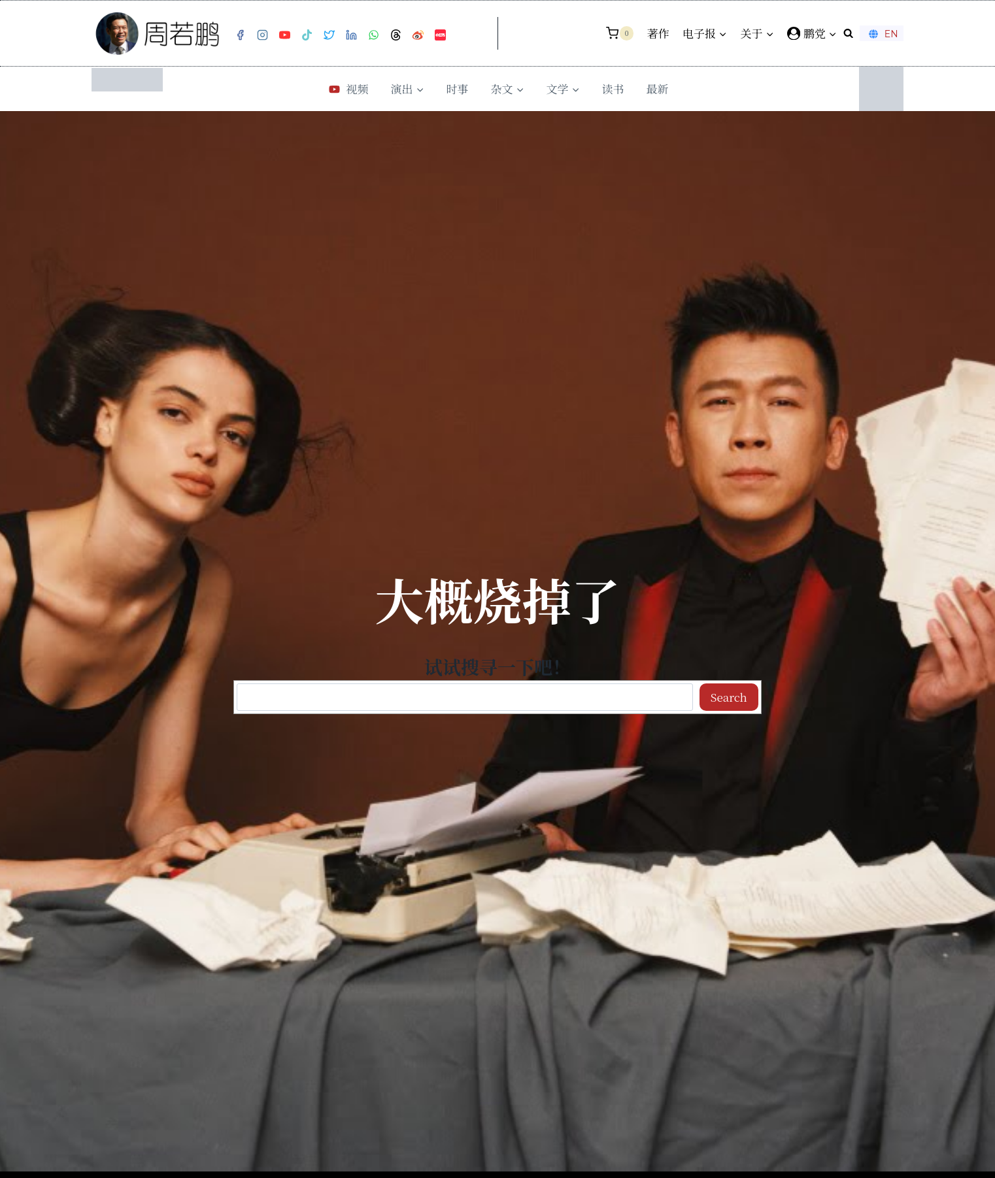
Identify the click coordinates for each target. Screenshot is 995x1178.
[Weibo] (418, 35)
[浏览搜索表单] (848, 33)
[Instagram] (262, 35)
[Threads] (395, 35)
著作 (658, 33)
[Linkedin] (351, 35)
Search (729, 697)
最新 (658, 88)
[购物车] (619, 33)
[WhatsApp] (373, 35)
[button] (832, 33)
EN (882, 34)
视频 (347, 88)
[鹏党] (812, 33)
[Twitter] (329, 35)
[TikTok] (306, 35)
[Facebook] (240, 35)
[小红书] (440, 35)
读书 (613, 88)
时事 (458, 88)
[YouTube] (284, 35)
